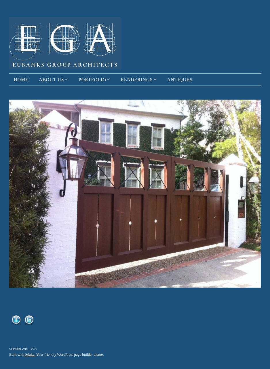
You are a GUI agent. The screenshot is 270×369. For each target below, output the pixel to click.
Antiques (180, 79)
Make (30, 354)
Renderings (137, 79)
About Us (51, 79)
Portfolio (92, 79)
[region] (135, 194)
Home (21, 79)
